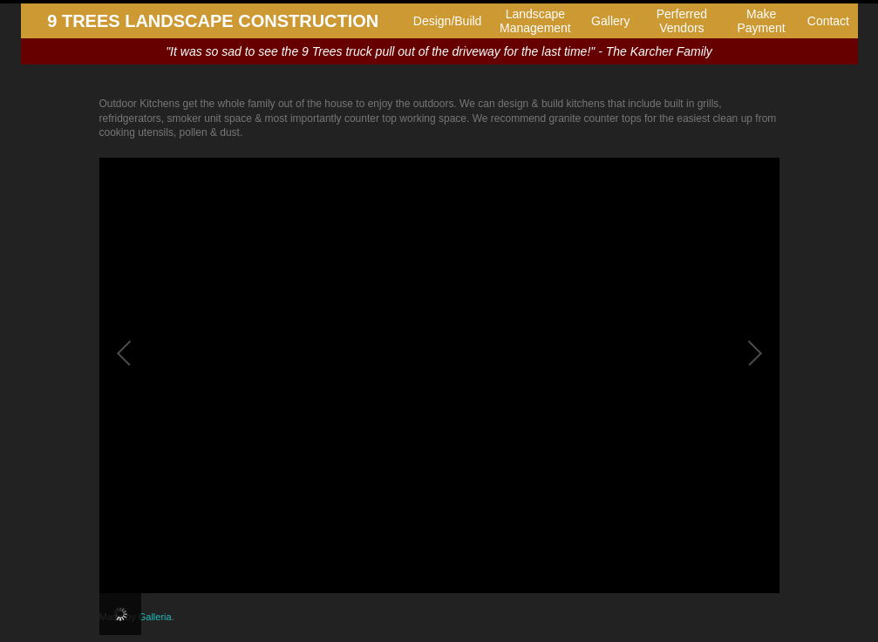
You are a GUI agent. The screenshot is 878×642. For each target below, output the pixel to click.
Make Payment (761, 21)
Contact (828, 21)
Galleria (155, 617)
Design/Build (447, 21)
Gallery (610, 21)
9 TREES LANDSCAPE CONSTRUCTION (212, 20)
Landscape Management (535, 21)
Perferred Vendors (682, 21)
